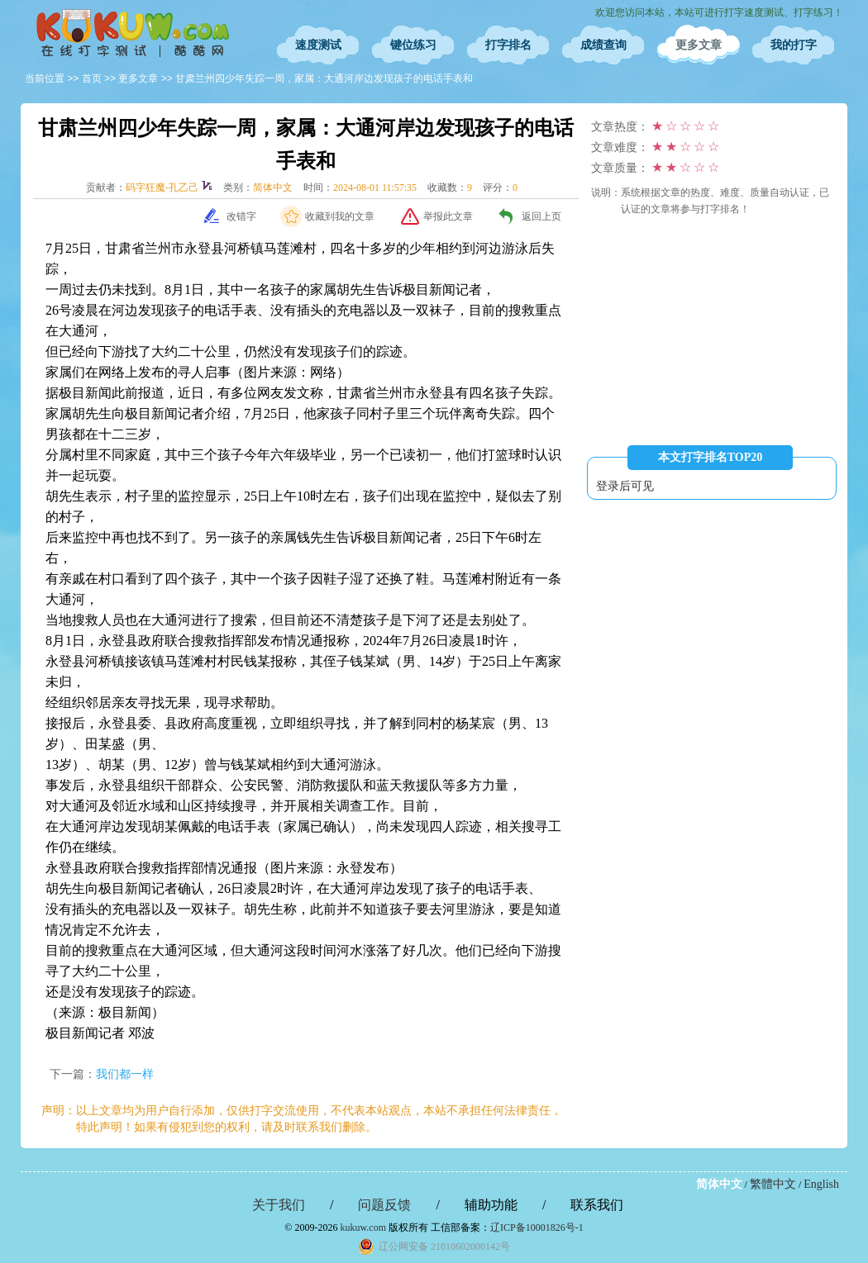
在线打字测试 (132, 33)
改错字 (241, 216)
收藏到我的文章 (339, 216)
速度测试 (318, 45)
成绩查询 (603, 45)
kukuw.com (363, 1227)
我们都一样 (125, 1074)
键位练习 (413, 45)
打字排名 (508, 45)
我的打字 (793, 45)
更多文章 (698, 45)
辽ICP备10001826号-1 (537, 1227)
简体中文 (719, 1184)
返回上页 (541, 216)
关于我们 (278, 1205)
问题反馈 (384, 1205)
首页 (92, 78)
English (821, 1184)
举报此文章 (448, 216)
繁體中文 (773, 1184)
